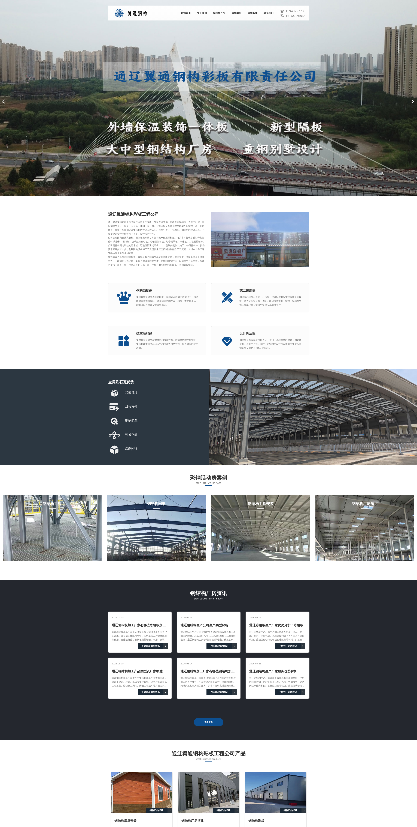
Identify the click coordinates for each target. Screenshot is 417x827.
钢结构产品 (219, 13)
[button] (3, 101)
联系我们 (268, 13)
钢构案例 (236, 13)
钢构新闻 (252, 13)
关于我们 (202, 13)
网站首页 (186, 13)
